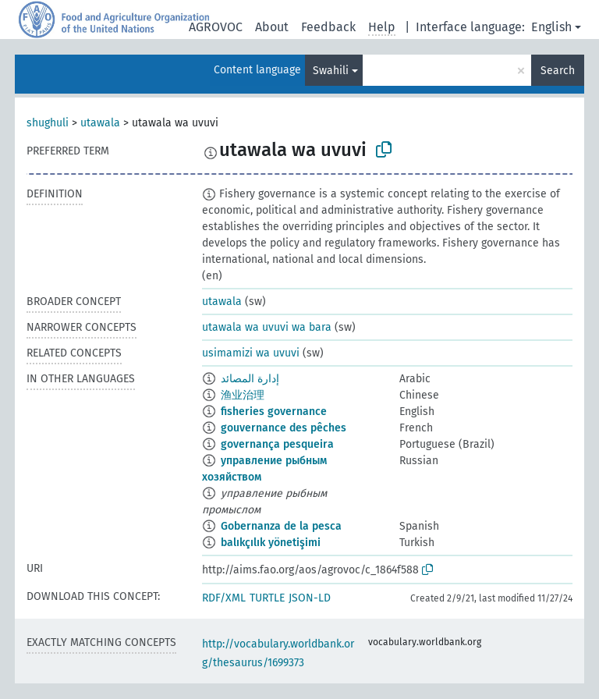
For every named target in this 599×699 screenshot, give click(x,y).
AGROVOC (216, 27)
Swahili (331, 70)
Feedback (328, 27)
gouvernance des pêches (283, 428)
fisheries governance (274, 411)
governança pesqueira (277, 444)
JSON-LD (310, 598)
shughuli (48, 123)
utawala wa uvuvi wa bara (266, 327)
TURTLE (267, 598)
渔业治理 (242, 395)
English (551, 27)
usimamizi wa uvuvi (251, 353)
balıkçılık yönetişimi (271, 542)
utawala (100, 123)
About (272, 27)
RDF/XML (224, 598)
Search (558, 70)
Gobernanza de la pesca (281, 526)
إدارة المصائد (250, 378)
